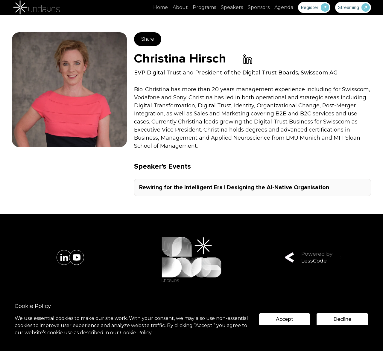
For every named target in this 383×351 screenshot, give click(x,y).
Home (160, 7)
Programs (204, 7)
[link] (248, 59)
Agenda (283, 7)
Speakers (232, 7)
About (180, 7)
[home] (36, 7)
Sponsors (259, 7)
